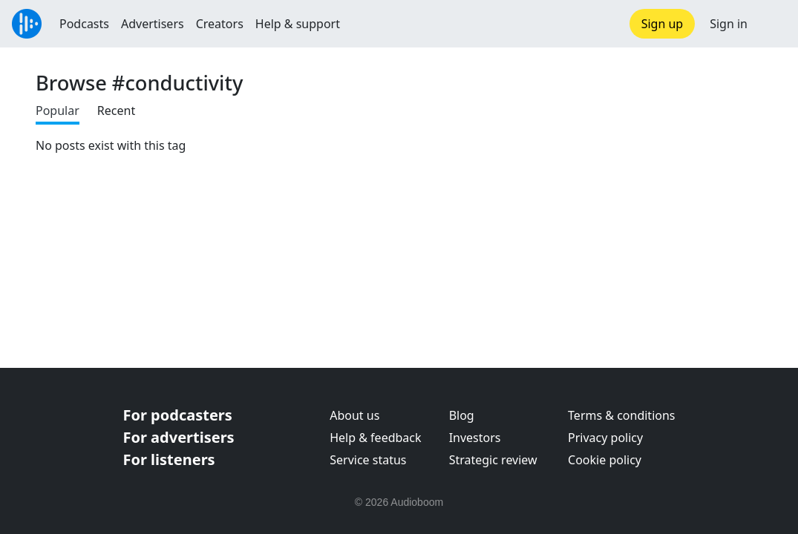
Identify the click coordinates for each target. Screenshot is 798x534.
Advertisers (152, 24)
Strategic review (493, 460)
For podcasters (177, 415)
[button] (772, 24)
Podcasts (84, 24)
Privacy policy (605, 437)
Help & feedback (375, 437)
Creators (219, 24)
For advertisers (179, 437)
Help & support (297, 24)
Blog (461, 415)
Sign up (662, 24)
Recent (116, 110)
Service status (368, 460)
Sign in (729, 24)
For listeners (169, 459)
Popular (57, 110)
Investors (475, 437)
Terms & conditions (621, 415)
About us (354, 415)
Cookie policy (604, 460)
